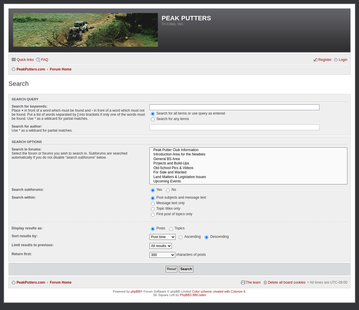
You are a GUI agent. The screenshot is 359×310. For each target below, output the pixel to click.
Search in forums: (27, 149)
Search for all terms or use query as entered (188, 113)
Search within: (24, 197)
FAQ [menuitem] (44, 60)
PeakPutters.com (31, 282)
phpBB (135, 291)
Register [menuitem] (324, 60)
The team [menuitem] (253, 282)
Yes (156, 190)
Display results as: (27, 228)
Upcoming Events (248, 181)
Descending (217, 237)
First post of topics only (171, 214)
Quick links (25, 60)
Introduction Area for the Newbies (248, 154)
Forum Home (61, 282)
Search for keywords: (29, 106)
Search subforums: (28, 190)
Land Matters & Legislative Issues (248, 177)
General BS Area (248, 159)
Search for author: (27, 126)
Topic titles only (165, 208)
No (171, 190)
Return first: (22, 254)
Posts (158, 228)
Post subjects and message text (178, 197)
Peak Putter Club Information (248, 150)
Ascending (190, 237)
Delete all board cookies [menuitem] (287, 282)
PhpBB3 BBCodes (193, 295)
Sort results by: (24, 236)
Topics (177, 228)
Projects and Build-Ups (248, 163)
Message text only (168, 203)
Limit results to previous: (32, 245)
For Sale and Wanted (248, 172)
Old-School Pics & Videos (248, 168)
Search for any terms (170, 119)
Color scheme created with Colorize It (218, 291)
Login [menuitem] (343, 60)
